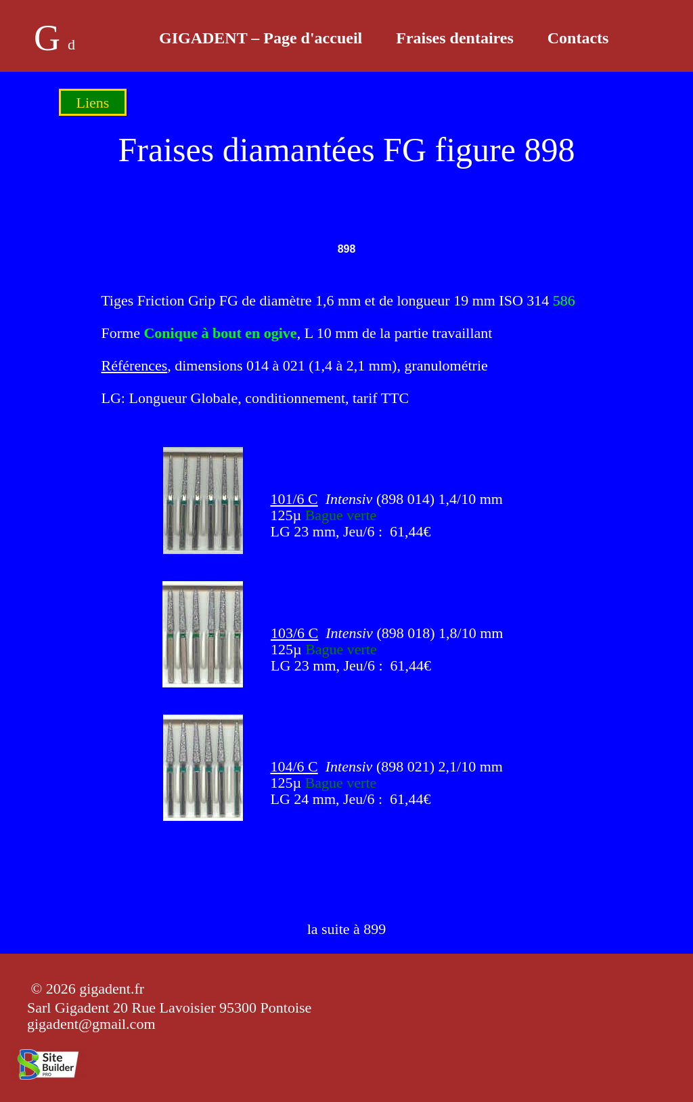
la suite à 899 (346, 928)
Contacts (578, 38)
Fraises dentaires (455, 38)
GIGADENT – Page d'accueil (260, 38)
